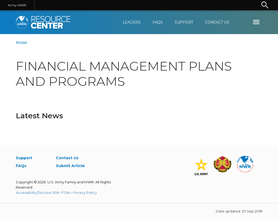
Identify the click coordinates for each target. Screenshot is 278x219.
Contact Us (217, 22)
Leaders (132, 22)
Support (184, 22)
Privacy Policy (85, 192)
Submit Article (70, 165)
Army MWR (17, 5)
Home (21, 42)
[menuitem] (256, 22)
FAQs (158, 22)
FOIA (66, 192)
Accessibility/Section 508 (37, 192)
